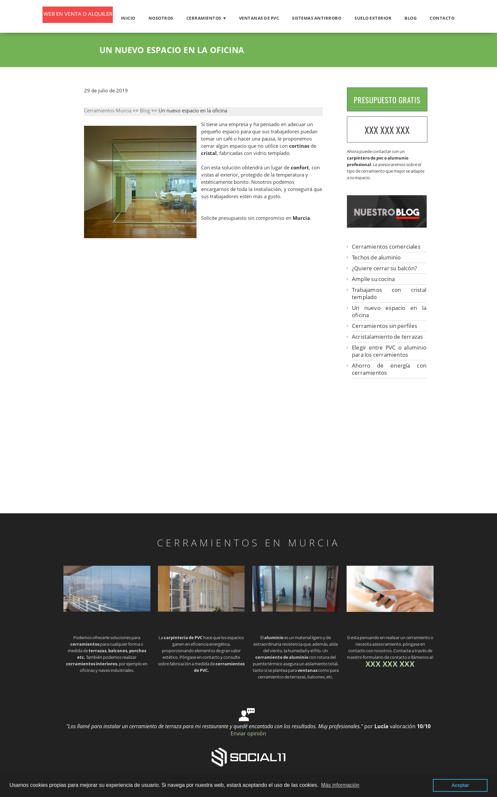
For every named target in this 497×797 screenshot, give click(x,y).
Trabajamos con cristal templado (389, 293)
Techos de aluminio (376, 257)
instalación (267, 189)
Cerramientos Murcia (107, 110)
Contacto (442, 18)
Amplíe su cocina (373, 279)
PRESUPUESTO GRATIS (387, 99)
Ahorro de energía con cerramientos (389, 369)
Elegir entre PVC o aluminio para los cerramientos (389, 351)
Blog (410, 18)
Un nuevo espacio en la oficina (389, 311)
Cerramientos (203, 18)
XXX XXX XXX (387, 130)
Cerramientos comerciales (386, 246)
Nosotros (160, 18)
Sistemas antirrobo (316, 18)
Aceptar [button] (460, 785)
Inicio (128, 18)
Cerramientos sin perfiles (384, 326)
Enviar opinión (248, 733)
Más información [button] (340, 785)
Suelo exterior (372, 18)
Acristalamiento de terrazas (387, 336)
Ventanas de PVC (259, 18)
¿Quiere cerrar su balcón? (384, 268)
